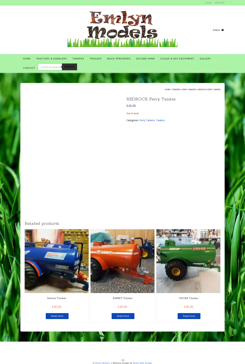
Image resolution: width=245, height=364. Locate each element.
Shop (205, 357)
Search (69, 67)
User (137, 360)
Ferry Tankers (189, 89)
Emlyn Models (102, 332)
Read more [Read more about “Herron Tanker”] (57, 285)
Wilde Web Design (142, 332)
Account (42, 357)
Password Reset (176, 357)
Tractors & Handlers (51, 58)
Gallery (205, 58)
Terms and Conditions (117, 360)
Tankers (78, 58)
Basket (54, 357)
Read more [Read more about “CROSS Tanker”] (189, 285)
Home (27, 58)
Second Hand (145, 58)
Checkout (67, 357)
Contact (29, 67)
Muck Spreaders (119, 58)
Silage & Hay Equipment (177, 58)
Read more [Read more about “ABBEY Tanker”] (123, 285)
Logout (128, 357)
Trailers (96, 58)
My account (156, 357)
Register (220, 3)
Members (141, 357)
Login (208, 3)
